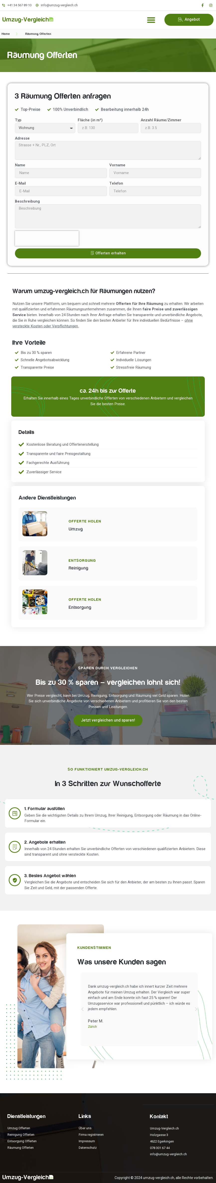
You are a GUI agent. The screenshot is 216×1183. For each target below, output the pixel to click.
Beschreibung (27, 201)
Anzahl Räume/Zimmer (161, 120)
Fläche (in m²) (90, 120)
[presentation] (47, 238)
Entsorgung (82, 560)
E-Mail (20, 183)
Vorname (117, 165)
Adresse (22, 138)
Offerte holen (85, 521)
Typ (18, 120)
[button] (151, 20)
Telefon (116, 183)
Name (20, 165)
